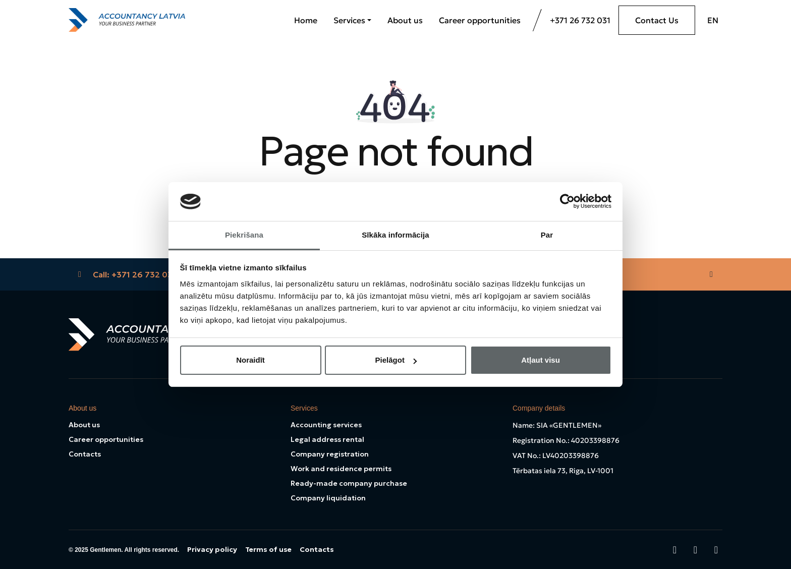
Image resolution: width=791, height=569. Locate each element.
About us (405, 20)
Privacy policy (212, 549)
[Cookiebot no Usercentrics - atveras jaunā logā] (567, 201)
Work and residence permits (341, 468)
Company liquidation (328, 497)
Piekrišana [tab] (244, 235)
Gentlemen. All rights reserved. (134, 549)
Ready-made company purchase (349, 483)
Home (305, 20)
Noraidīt (250, 360)
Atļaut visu (540, 360)
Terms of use (268, 549)
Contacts (85, 454)
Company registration (330, 454)
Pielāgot (396, 360)
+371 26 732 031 (580, 20)
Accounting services (326, 424)
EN (712, 20)
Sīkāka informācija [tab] (395, 235)
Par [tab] (547, 235)
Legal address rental (327, 439)
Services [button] (349, 20)
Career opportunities (480, 20)
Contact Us (657, 20)
